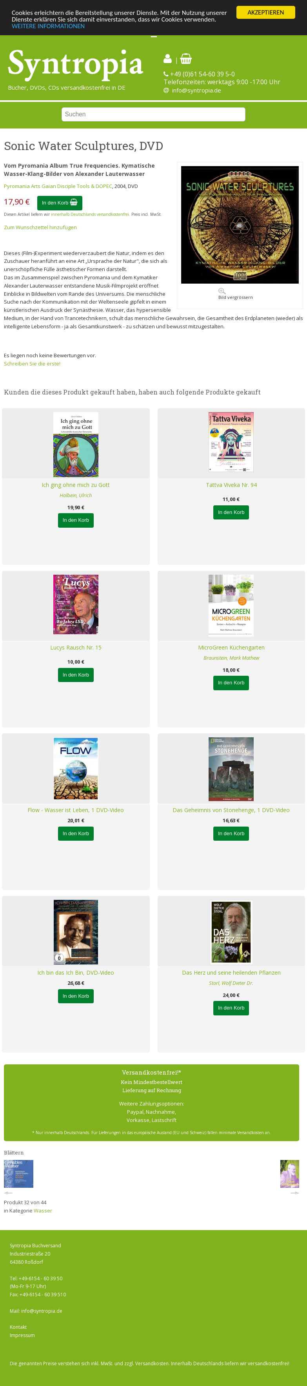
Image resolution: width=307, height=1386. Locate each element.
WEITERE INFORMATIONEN (48, 26)
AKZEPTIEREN (265, 12)
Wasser (43, 1210)
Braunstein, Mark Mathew (231, 657)
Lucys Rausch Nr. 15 (76, 647)
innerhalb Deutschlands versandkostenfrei (90, 214)
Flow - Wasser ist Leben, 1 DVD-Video (75, 810)
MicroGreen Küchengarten (231, 647)
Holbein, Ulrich (76, 495)
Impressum (22, 1335)
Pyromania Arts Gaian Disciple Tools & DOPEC (58, 186)
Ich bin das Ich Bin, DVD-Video (75, 972)
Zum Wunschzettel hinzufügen (40, 227)
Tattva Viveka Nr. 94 (231, 485)
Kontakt (18, 1327)
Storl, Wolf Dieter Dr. (231, 982)
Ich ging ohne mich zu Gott (76, 485)
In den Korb (60, 203)
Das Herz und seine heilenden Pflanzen (231, 972)
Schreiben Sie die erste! (32, 363)
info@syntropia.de (196, 90)
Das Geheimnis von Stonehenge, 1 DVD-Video (231, 810)
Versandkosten (152, 1363)
